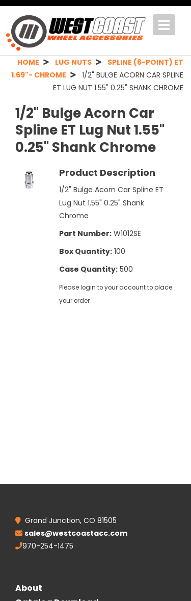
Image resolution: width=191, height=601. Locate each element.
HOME (28, 62)
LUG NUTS (73, 62)
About (28, 588)
